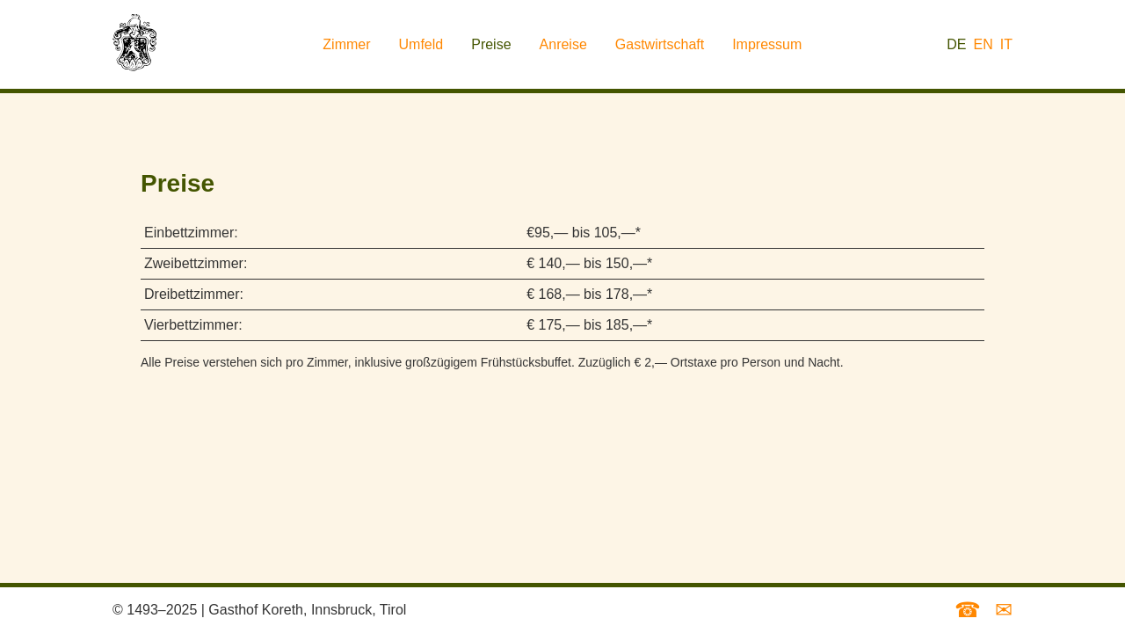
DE (956, 44)
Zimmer (346, 44)
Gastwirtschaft (659, 44)
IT (1006, 44)
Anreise (563, 44)
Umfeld (421, 44)
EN (983, 44)
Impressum (767, 44)
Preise (491, 44)
